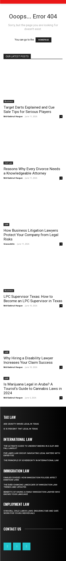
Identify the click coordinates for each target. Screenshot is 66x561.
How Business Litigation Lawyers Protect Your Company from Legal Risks (31, 234)
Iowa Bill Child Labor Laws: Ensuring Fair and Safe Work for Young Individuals (31, 512)
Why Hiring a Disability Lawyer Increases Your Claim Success (28, 360)
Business (9, 101)
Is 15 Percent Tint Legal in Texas (21, 429)
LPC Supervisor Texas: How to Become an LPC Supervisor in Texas (33, 298)
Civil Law (8, 163)
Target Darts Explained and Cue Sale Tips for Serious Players (29, 109)
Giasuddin (9, 244)
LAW (6, 224)
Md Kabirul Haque (13, 116)
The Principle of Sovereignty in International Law (31, 460)
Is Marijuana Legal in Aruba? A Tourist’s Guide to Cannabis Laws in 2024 (33, 388)
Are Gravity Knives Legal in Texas (21, 424)
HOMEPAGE (43, 40)
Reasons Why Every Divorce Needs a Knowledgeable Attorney (32, 171)
